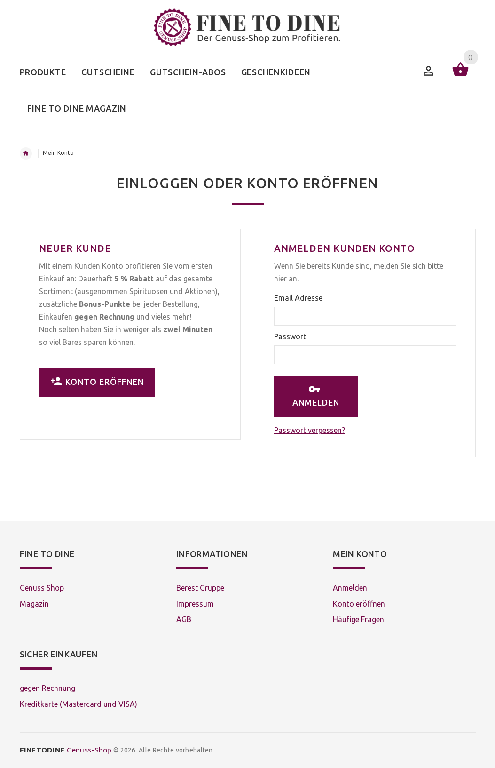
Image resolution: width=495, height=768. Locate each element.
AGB (183, 619)
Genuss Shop (42, 588)
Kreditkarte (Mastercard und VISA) (78, 704)
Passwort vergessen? (309, 430)
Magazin (34, 604)
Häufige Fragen (358, 619)
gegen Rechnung (47, 688)
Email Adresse (298, 298)
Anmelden (315, 395)
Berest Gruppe (200, 588)
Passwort (290, 336)
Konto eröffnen (97, 382)
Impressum (195, 604)
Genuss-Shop (66, 750)
